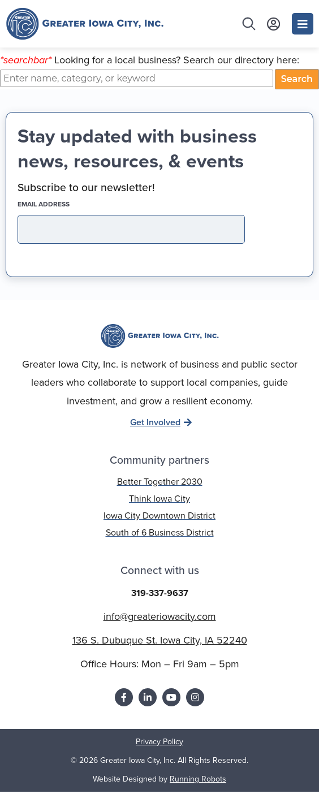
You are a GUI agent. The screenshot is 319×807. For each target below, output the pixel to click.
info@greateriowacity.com (160, 631)
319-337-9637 (159, 608)
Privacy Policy (159, 757)
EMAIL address (63, 219)
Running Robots (198, 794)
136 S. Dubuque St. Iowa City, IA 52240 (159, 655)
